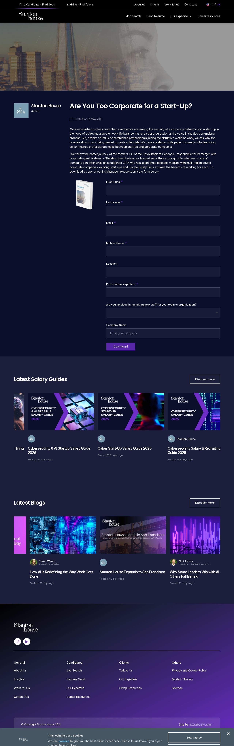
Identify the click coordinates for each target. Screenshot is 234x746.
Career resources (208, 16)
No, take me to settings (63, 738)
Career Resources (78, 697)
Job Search (74, 670)
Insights (154, 4)
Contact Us (21, 697)
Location (111, 263)
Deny (194, 733)
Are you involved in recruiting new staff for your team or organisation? (151, 304)
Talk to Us (126, 670)
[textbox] (163, 190)
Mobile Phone (116, 243)
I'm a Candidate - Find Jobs (37, 4)
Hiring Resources (130, 688)
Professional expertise (121, 284)
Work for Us (22, 688)
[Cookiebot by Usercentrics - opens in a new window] (24, 739)
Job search (133, 16)
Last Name (113, 202)
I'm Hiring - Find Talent (79, 4)
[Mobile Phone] (163, 251)
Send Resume (155, 16)
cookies (63, 724)
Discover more (205, 379)
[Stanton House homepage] (31, 16)
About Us (20, 670)
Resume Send (76, 679)
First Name (113, 181)
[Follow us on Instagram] (17, 641)
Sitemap (177, 688)
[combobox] (163, 292)
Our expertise (181, 16)
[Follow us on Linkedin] (26, 641)
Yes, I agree (194, 721)
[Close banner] (228, 717)
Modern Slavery (182, 679)
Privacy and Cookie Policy (189, 670)
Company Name (116, 325)
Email (110, 222)
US (218, 4)
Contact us (190, 4)
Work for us (172, 4)
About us (139, 4)
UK (212, 4)
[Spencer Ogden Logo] (26, 627)
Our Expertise (75, 688)
